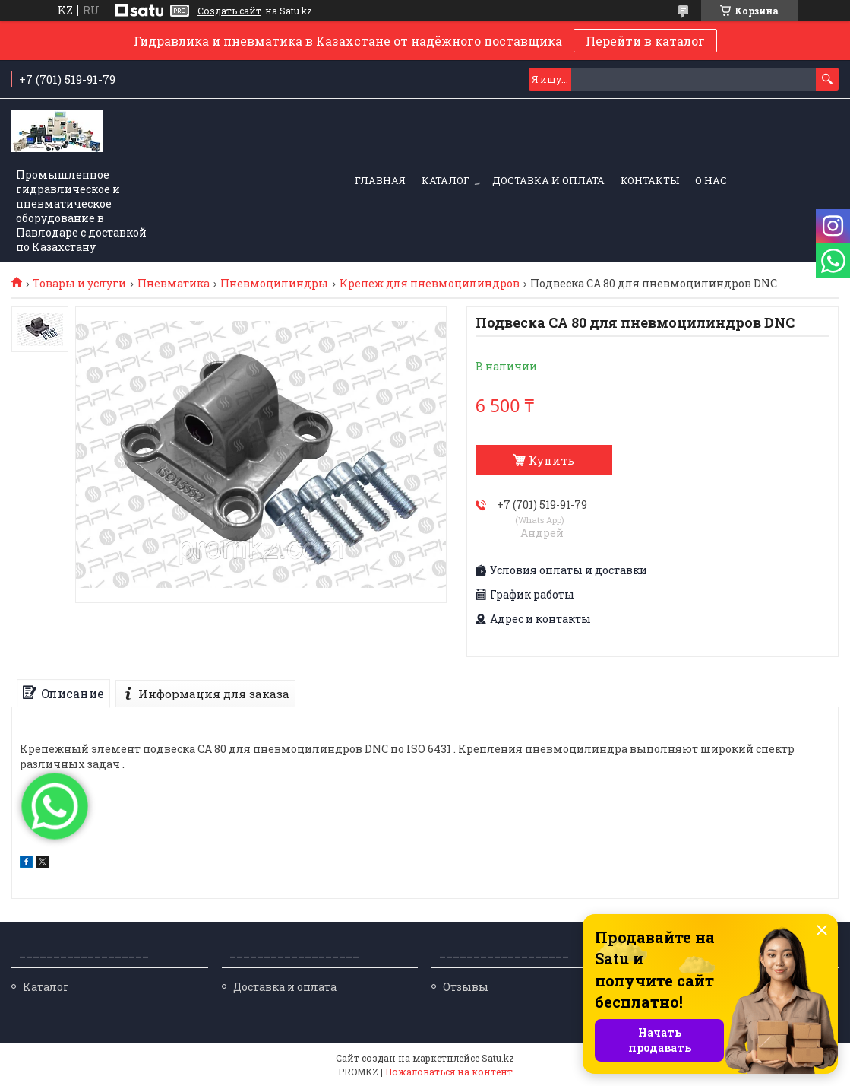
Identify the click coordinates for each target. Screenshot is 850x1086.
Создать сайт (229, 10)
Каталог (445, 180)
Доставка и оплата (548, 180)
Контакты (650, 180)
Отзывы (465, 987)
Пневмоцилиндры (274, 284)
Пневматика (173, 284)
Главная (380, 180)
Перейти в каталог (645, 41)
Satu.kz (498, 1058)
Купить (551, 460)
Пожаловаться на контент (449, 1071)
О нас (711, 180)
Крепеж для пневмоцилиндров (430, 284)
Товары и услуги (79, 284)
